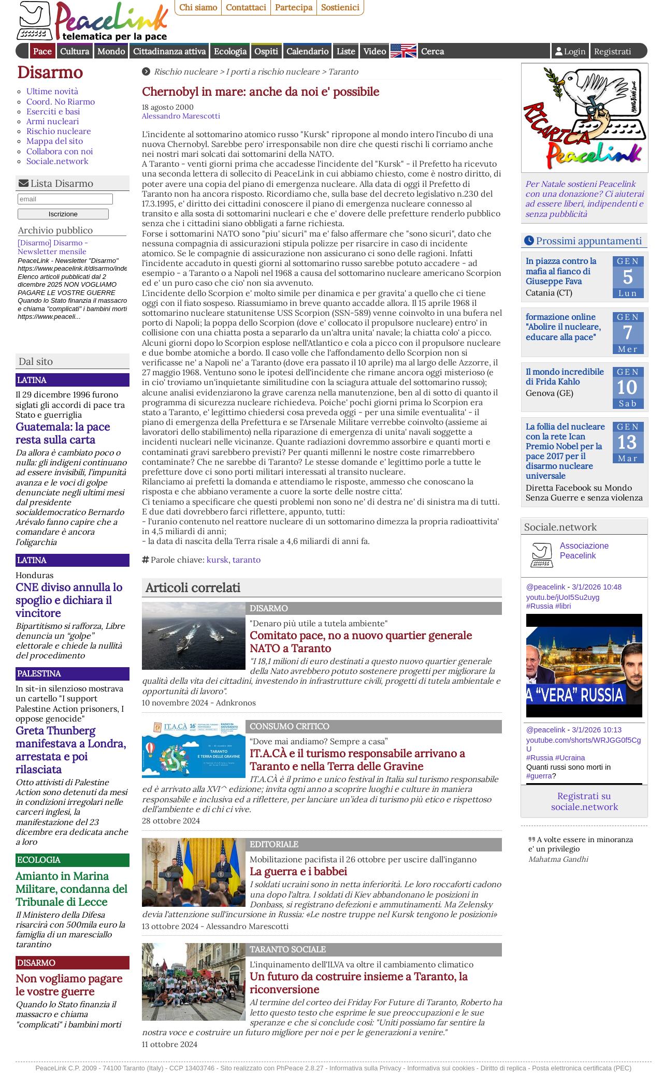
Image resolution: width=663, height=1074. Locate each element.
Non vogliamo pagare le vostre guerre (69, 985)
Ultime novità (52, 91)
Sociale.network (57, 161)
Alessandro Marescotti (181, 116)
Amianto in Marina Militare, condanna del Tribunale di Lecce (71, 889)
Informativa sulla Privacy (365, 1068)
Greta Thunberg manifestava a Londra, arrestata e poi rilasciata (71, 750)
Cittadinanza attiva (169, 51)
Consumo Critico (289, 726)
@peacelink (545, 587)
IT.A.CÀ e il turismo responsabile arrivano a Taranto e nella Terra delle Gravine (357, 759)
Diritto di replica (503, 1068)
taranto (247, 559)
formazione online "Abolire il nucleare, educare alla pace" (563, 327)
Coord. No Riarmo (60, 101)
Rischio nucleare (58, 131)
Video (375, 51)
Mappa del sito (54, 141)
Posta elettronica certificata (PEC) (581, 1068)
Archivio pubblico (55, 230)
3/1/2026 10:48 (597, 587)
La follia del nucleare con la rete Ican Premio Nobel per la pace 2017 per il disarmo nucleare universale (565, 451)
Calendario (307, 51)
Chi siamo (198, 7)
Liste (346, 51)
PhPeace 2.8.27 (300, 1068)
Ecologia (230, 51)
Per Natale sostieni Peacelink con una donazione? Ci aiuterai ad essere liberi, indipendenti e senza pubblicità (584, 199)
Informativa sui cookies (440, 1068)
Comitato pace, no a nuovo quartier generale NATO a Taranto (361, 641)
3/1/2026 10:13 (597, 730)
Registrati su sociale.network (584, 801)
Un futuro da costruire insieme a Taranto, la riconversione (359, 982)
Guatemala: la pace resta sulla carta (63, 433)
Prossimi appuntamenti (589, 240)
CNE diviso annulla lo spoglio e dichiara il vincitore (69, 600)
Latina (31, 380)
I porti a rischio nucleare (273, 71)
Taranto (343, 71)
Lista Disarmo (62, 183)
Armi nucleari (52, 121)
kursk (217, 559)
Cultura (74, 51)
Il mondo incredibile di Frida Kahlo (565, 376)
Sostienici (340, 7)
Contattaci (246, 7)
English (403, 50)
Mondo (111, 51)
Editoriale (274, 844)
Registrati (612, 51)
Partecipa (293, 7)
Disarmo (50, 72)
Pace (42, 51)
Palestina (39, 673)
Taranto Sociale (288, 949)
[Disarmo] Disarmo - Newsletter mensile (53, 247)
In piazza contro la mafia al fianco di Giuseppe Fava (561, 271)
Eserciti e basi (53, 111)
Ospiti (266, 51)
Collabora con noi (59, 151)
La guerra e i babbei (298, 871)
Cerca (432, 51)
